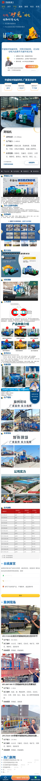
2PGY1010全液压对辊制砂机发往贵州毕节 (20, 636)
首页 (3, 7)
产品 (14, 7)
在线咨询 (5, 779)
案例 (20, 7)
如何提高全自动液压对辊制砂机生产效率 (4, 772)
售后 (32, 7)
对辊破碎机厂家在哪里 (8, 767)
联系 (37, 7)
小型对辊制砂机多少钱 (10, 762)
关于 (9, 7)
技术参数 (16, 171)
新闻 (26, 7)
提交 (20, 595)
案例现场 (36, 171)
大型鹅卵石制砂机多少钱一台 (12, 760)
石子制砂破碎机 (9, 555)
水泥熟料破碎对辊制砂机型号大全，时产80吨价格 (11, 765)
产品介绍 (6, 171)
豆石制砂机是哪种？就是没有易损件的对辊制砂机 (4, 769)
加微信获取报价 (36, 779)
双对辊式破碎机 (9, 557)
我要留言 (26, 171)
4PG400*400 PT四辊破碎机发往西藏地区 (19, 684)
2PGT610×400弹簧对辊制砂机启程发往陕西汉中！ (21, 736)
